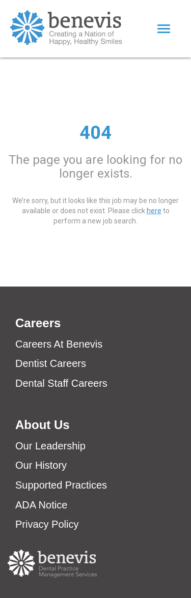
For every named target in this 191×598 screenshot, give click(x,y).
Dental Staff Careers (61, 383)
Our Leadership (50, 445)
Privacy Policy (46, 524)
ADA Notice (41, 504)
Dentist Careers (50, 363)
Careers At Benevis (58, 344)
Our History (41, 465)
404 (95, 132)
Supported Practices (61, 485)
